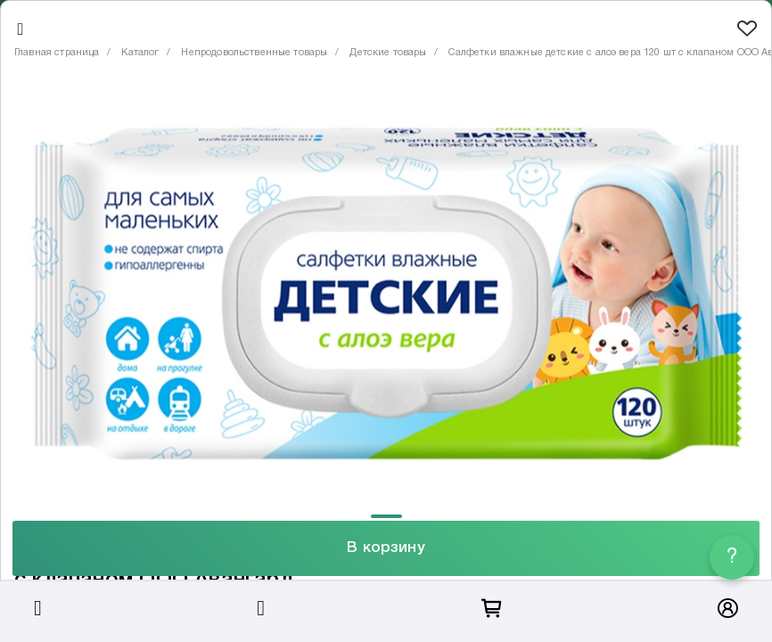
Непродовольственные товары (254, 52)
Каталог (140, 52)
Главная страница (56, 52)
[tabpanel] (386, 294)
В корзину (385, 548)
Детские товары (387, 52)
